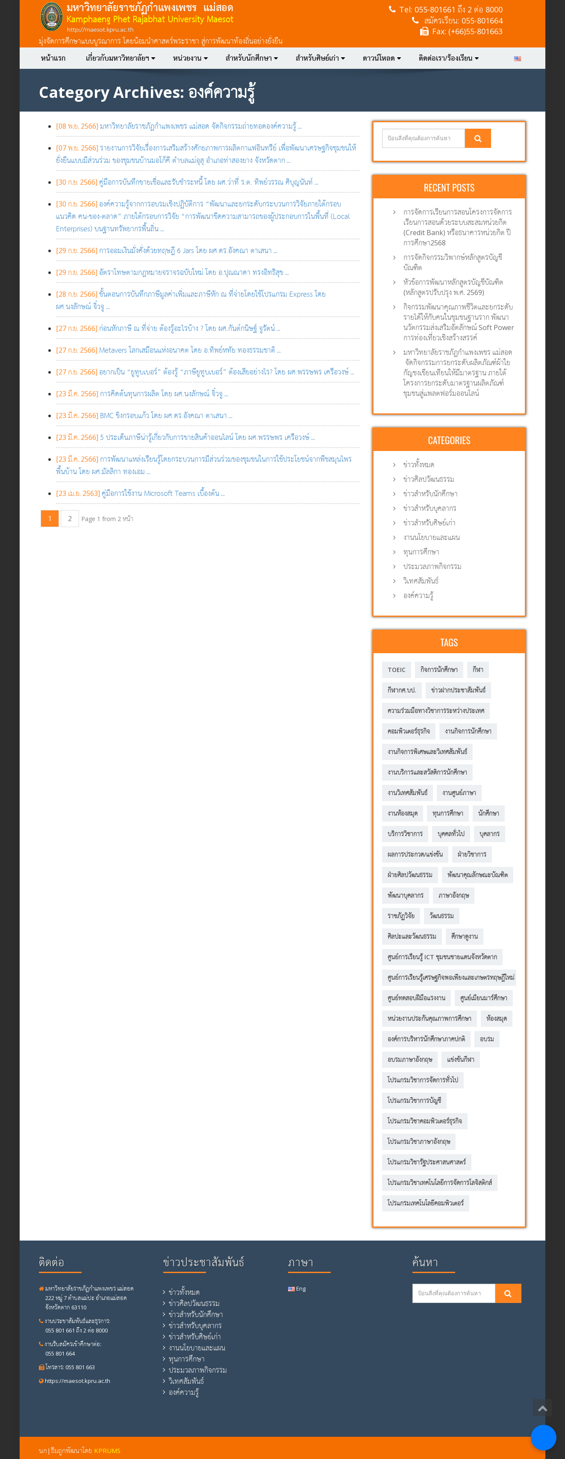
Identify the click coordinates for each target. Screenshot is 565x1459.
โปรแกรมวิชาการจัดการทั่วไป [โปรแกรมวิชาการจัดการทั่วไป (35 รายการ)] (423, 1080)
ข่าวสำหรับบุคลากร (429, 508)
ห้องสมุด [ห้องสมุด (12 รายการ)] (496, 1018)
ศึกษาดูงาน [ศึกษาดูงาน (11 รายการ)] (464, 936)
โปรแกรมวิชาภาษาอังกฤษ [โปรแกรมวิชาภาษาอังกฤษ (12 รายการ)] (419, 1142)
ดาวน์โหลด (382, 58)
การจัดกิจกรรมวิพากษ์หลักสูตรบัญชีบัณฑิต (452, 262)
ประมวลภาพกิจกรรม (432, 566)
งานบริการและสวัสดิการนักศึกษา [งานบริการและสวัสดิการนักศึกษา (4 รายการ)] (427, 772)
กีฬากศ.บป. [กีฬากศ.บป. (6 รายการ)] (402, 690)
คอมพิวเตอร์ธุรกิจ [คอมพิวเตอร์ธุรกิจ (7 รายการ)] (409, 731)
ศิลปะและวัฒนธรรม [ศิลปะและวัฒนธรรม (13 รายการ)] (412, 936)
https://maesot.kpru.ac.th (74, 1381)
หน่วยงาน (190, 58)
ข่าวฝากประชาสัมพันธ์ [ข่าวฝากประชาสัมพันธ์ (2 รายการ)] (458, 690)
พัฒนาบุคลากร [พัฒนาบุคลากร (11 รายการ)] (406, 895)
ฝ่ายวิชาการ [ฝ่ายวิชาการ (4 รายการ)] (472, 854)
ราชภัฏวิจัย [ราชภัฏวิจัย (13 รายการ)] (401, 916)
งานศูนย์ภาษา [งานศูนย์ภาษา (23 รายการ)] (459, 793)
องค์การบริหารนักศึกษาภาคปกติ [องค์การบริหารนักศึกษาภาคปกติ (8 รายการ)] (426, 1039)
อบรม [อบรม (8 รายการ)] (487, 1039)
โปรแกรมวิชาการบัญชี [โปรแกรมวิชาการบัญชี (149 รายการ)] (414, 1100)
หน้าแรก (53, 58)
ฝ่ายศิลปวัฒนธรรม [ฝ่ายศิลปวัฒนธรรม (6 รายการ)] (410, 875)
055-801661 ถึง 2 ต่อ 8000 (459, 9)
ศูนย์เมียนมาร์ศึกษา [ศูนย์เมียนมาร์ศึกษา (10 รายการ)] (483, 998)
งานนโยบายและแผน (431, 537)
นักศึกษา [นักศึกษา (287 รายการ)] (488, 813)
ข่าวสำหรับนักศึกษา (430, 493)
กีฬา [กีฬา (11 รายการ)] (478, 670)
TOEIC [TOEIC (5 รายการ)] (397, 670)
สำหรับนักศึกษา (252, 58)
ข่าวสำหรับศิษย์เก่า (429, 523)
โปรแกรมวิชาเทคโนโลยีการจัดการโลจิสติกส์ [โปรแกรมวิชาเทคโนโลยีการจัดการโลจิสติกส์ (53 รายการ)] (440, 1183)
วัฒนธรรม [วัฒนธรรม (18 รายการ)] (442, 916)
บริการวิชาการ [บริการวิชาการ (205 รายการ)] (405, 834)
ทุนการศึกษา (421, 552)
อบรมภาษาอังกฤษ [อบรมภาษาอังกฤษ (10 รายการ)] (410, 1059)
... (179, 126)
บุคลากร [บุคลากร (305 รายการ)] (490, 834)
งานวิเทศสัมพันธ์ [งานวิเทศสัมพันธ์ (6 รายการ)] (407, 793)
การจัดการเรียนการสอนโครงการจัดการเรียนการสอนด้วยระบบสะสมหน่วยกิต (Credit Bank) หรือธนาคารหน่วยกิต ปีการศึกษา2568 (457, 227)
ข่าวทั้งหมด (419, 464)
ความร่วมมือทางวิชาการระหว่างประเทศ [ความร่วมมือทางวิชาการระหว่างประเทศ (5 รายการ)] (436, 711)
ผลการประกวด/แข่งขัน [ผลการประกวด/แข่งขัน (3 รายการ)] (415, 854)
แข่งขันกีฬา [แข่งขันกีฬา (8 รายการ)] (460, 1059)
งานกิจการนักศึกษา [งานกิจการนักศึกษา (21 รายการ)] (468, 731)
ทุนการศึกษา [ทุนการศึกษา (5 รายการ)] (448, 813)
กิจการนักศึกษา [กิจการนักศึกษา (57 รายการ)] (439, 670)
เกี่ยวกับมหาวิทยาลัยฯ (120, 58)
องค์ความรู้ (418, 595)
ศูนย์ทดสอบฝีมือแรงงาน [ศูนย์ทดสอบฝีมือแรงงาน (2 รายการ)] (416, 998)
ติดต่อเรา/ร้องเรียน (449, 58)
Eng (297, 1288)
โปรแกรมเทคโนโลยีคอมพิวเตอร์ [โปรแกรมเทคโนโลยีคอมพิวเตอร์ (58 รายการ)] (426, 1203)
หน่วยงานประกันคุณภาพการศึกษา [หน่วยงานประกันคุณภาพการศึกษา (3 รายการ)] (429, 1018)
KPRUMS (107, 1450)
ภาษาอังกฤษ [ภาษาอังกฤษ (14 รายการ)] (453, 895)
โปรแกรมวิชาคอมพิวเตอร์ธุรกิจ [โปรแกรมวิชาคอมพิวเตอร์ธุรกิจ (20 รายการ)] (425, 1121)
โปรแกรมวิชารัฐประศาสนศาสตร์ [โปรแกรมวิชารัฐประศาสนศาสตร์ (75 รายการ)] (427, 1162)
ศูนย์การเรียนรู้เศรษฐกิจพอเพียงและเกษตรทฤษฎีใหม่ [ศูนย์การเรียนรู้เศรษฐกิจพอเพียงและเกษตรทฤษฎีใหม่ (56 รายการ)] (451, 977)
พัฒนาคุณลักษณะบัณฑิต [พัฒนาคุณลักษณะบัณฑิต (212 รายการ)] (477, 875)
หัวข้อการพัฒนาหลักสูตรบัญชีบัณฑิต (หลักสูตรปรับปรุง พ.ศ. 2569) (453, 287)
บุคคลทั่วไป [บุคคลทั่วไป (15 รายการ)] (451, 834)
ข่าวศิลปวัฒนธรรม (428, 479)
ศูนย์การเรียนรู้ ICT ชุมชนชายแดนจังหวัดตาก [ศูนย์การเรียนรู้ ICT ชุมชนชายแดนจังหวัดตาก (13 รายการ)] (442, 957)
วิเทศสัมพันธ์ (420, 581)
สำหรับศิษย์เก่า (320, 58)
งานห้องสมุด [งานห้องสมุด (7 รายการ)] (403, 813)
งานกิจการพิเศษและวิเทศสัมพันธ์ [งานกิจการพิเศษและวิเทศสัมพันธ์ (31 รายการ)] (427, 752)
